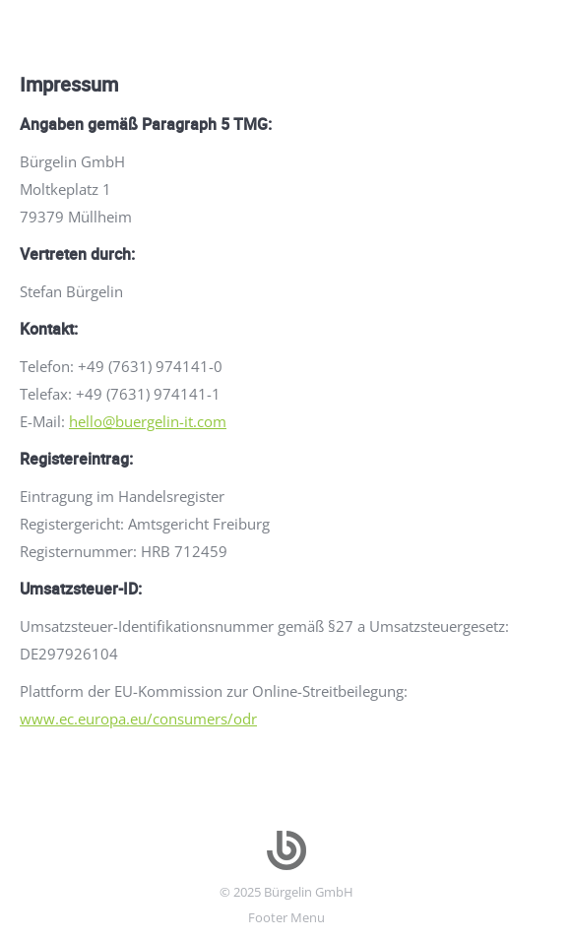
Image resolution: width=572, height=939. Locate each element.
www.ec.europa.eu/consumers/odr (138, 718)
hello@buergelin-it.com (147, 421)
